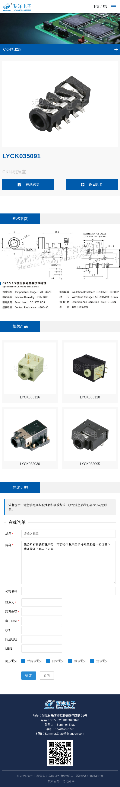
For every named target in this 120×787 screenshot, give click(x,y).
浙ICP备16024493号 (89, 776)
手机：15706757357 (60, 729)
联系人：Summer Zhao (60, 724)
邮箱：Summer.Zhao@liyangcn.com (60, 733)
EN (104, 7)
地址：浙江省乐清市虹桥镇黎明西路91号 (60, 715)
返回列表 (91, 184)
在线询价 (28, 184)
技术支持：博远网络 (61, 781)
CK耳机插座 (12, 49)
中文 (96, 7)
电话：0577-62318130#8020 (60, 720)
